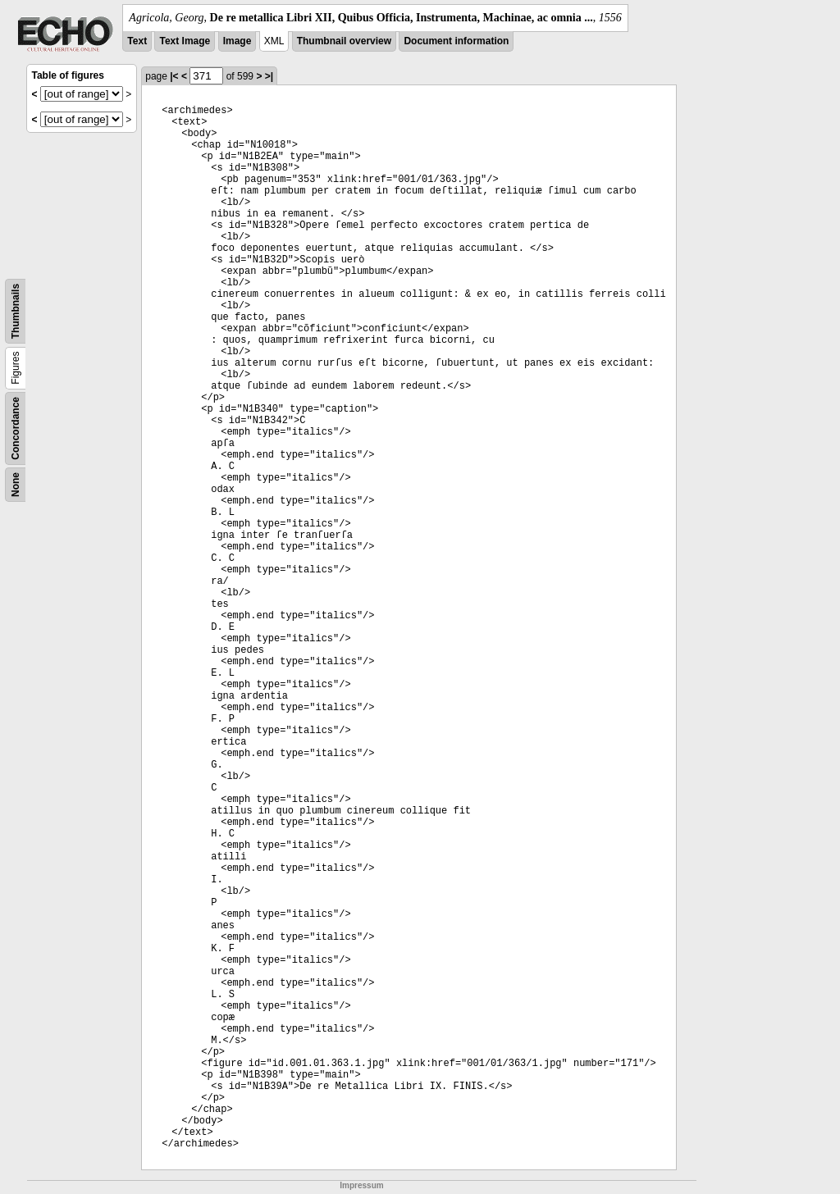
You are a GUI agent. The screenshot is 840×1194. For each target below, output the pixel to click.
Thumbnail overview (344, 41)
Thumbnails (15, 311)
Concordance (15, 428)
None (15, 484)
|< (174, 76)
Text (137, 41)
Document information (456, 41)
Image (237, 41)
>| (269, 76)
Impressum (361, 1185)
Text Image (184, 41)
